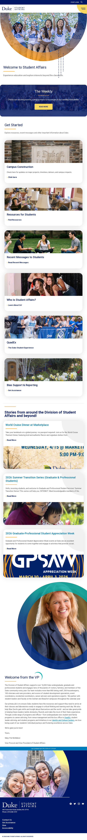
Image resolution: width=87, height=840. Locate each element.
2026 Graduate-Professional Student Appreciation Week (40, 533)
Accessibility (7, 828)
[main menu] (83, 8)
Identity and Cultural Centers (63, 720)
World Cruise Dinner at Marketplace (27, 424)
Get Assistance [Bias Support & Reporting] (14, 390)
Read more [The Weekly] (43, 107)
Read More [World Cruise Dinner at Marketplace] (11, 440)
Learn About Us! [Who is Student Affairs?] (15, 305)
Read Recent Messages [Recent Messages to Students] (18, 262)
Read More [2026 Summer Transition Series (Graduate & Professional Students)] (11, 496)
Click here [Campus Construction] (12, 177)
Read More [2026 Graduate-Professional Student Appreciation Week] (11, 549)
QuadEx (67, 717)
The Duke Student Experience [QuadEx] (21, 348)
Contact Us (7, 820)
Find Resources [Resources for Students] (15, 220)
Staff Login (75, 2)
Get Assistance (8, 823)
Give (4, 825)
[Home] (13, 8)
